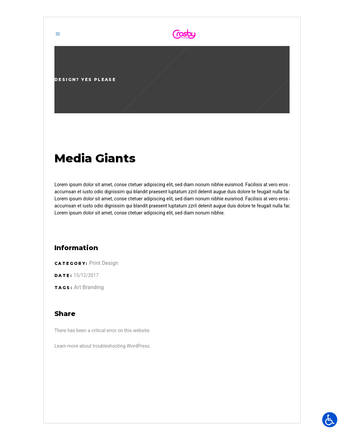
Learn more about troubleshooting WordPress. (102, 346)
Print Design (103, 263)
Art (77, 287)
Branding (92, 287)
